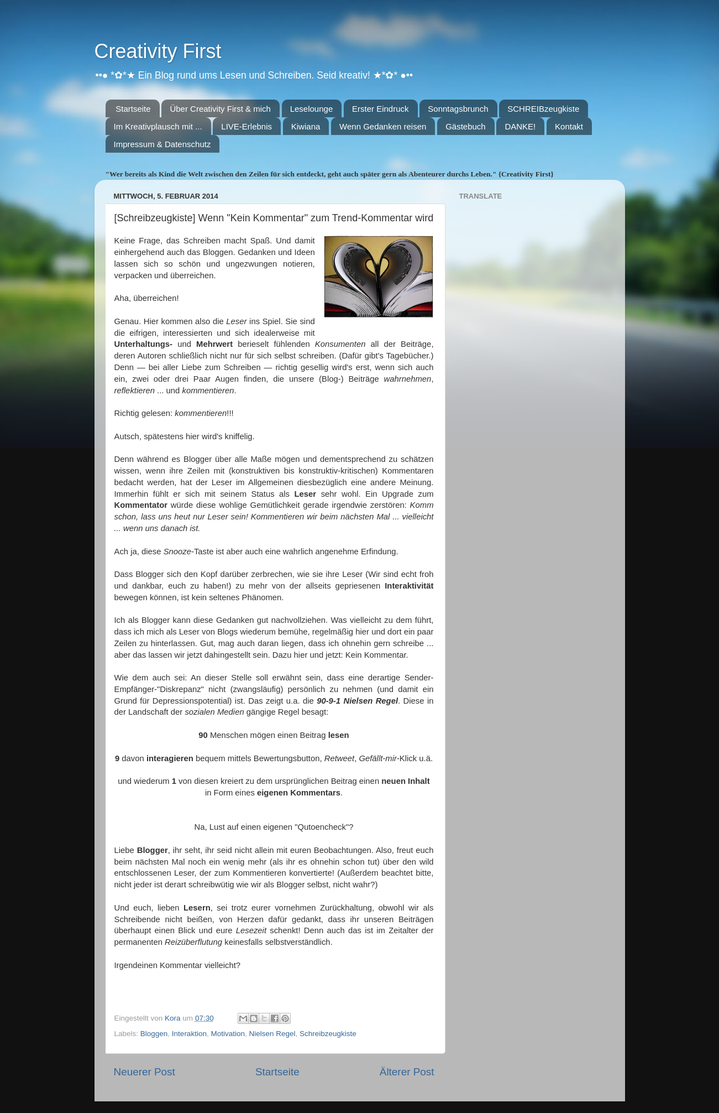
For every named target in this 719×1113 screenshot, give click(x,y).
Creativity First (158, 51)
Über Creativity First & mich (220, 108)
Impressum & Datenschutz (162, 144)
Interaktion (189, 1033)
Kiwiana (306, 126)
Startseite (133, 108)
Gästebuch (465, 126)
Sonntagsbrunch (458, 108)
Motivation (228, 1033)
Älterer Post (407, 1072)
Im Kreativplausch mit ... (158, 126)
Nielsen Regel (272, 1033)
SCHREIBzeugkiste (543, 108)
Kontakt (569, 126)
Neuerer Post (144, 1072)
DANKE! (520, 126)
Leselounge (311, 108)
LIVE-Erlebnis (246, 126)
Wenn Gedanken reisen (382, 126)
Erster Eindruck (380, 108)
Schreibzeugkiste (328, 1033)
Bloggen (154, 1033)
